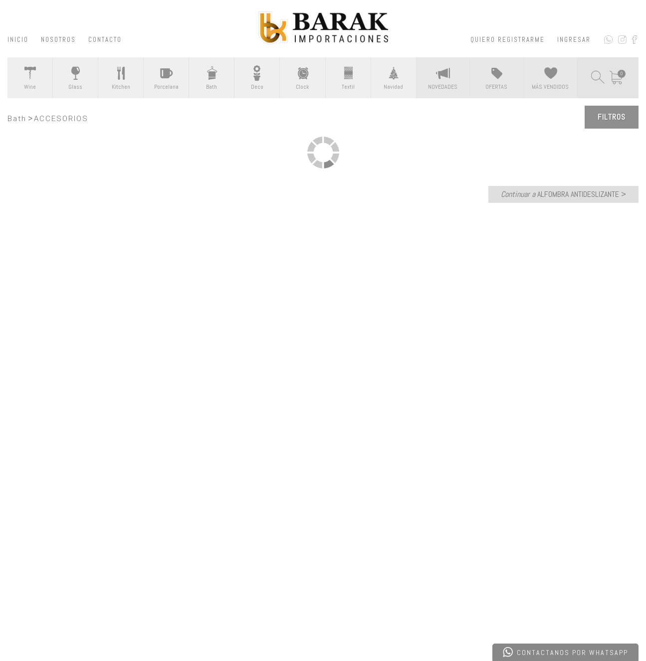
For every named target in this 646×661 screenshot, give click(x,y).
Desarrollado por (77, 628)
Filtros (612, 117)
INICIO (17, 39)
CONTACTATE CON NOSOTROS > (323, 403)
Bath (16, 118)
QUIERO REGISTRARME (507, 39)
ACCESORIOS (61, 118)
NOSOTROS (58, 39)
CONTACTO (105, 39)
